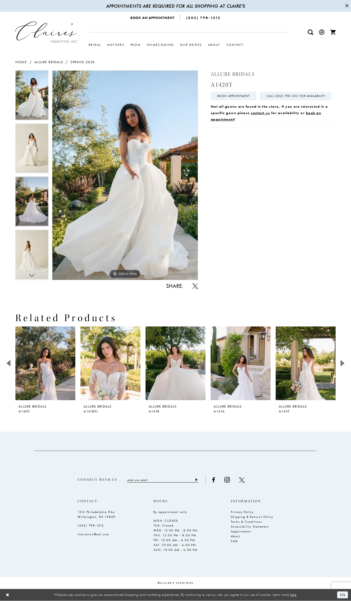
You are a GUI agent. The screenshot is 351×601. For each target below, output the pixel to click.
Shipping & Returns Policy (252, 517)
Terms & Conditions (246, 522)
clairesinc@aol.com (93, 534)
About (235, 536)
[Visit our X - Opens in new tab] (243, 480)
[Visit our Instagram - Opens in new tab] (228, 480)
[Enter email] (163, 480)
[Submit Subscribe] (197, 480)
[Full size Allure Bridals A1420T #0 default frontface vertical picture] (125, 175)
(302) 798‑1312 (91, 525)
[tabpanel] (31, 97)
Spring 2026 (82, 62)
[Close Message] (346, 6)
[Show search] (310, 32)
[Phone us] (203, 17)
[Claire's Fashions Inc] (46, 32)
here (293, 594)
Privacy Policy (242, 512)
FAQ (234, 541)
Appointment (241, 531)
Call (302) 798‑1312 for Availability (247, 108)
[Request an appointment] (153, 17)
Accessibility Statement (250, 526)
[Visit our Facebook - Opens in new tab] (214, 480)
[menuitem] (153, 17)
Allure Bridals (48, 62)
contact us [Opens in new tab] (260, 125)
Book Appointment (234, 96)
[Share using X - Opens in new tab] (195, 286)
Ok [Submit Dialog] (342, 594)
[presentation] (45, 363)
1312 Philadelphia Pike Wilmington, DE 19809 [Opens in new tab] (97, 514)
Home (21, 62)
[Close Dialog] (7, 595)
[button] (321, 32)
